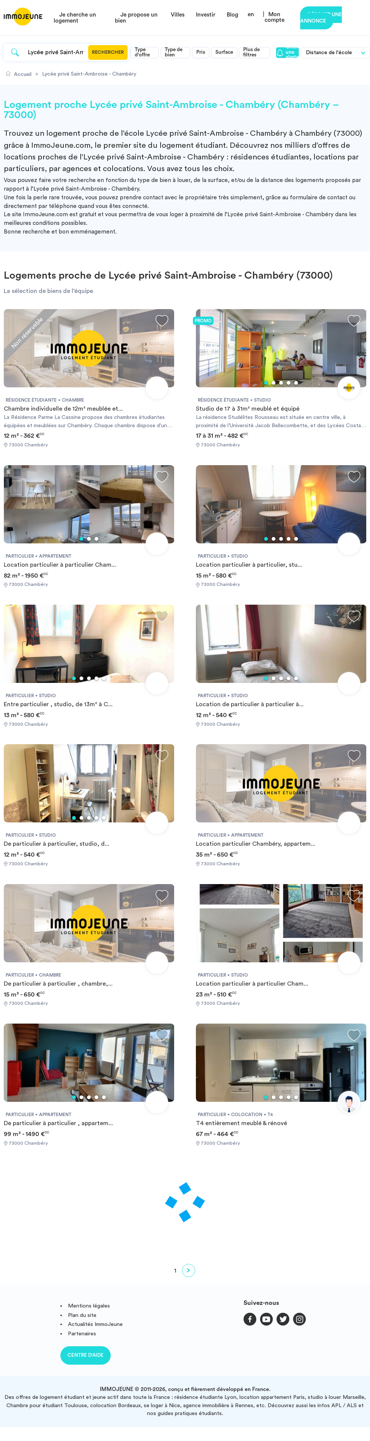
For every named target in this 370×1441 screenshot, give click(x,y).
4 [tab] (288, 383)
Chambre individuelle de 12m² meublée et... (63, 409)
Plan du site (82, 1315)
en (251, 14)
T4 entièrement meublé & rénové (241, 1123)
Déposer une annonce (321, 18)
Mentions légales (89, 1306)
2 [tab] (273, 383)
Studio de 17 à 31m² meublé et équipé (247, 409)
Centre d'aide (86, 1355)
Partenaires (82, 1333)
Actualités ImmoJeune (95, 1324)
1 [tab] (266, 383)
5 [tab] (296, 383)
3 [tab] (281, 383)
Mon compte (274, 17)
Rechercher (108, 52)
